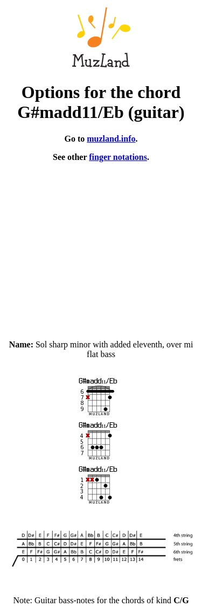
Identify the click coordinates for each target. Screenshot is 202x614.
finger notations (118, 157)
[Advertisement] (101, 246)
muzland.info (111, 138)
